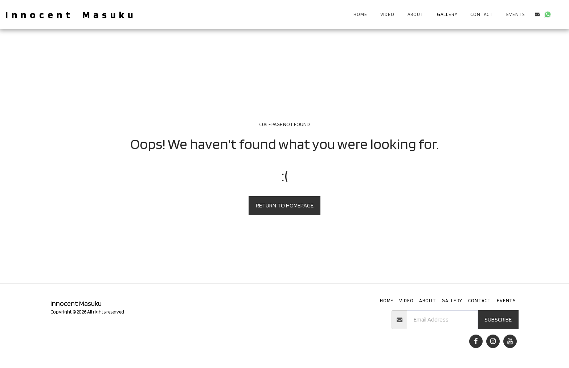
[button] (537, 14)
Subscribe (498, 319)
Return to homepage (285, 205)
